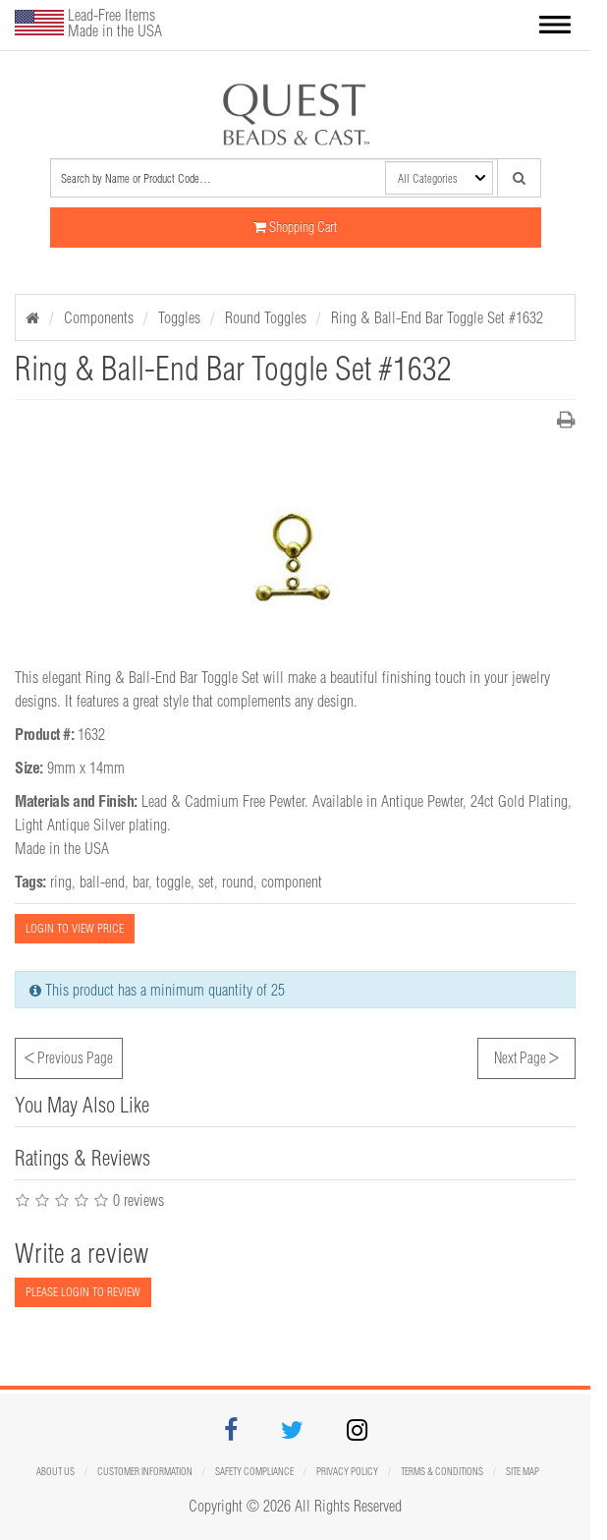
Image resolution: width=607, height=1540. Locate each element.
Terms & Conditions (442, 1471)
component (291, 881)
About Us (55, 1471)
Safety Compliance (254, 1471)
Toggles (179, 317)
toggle (173, 881)
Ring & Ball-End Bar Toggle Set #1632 (437, 317)
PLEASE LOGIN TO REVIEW (83, 1291)
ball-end (102, 881)
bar (140, 881)
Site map (522, 1471)
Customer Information (145, 1471)
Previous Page (69, 1055)
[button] (555, 26)
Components (99, 317)
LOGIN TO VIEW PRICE (75, 928)
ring (61, 881)
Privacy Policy (347, 1471)
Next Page (526, 1055)
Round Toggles (265, 317)
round (237, 881)
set (206, 881)
